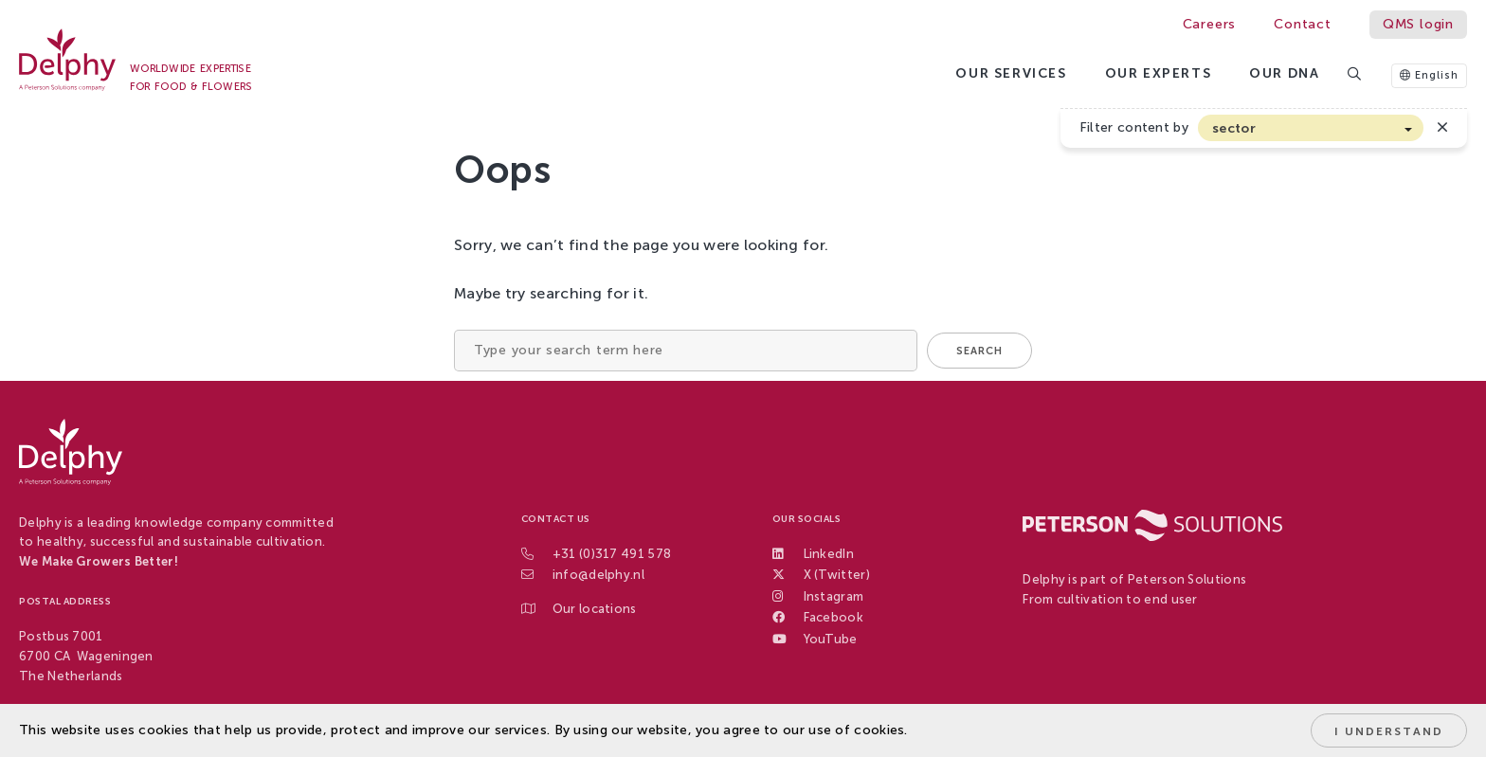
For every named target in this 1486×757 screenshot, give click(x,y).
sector (1234, 128)
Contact (1303, 24)
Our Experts (1158, 73)
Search (979, 351)
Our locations (595, 609)
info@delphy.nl (598, 575)
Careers (1210, 24)
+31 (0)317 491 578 (612, 554)
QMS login (1418, 24)
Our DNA (1284, 73)
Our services (1010, 73)
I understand (1388, 731)
